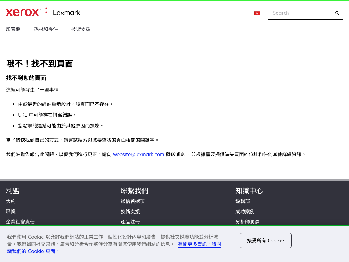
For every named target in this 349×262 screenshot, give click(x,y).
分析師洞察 (247, 221)
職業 (11, 211)
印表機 (13, 29)
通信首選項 (133, 201)
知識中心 (249, 190)
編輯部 (242, 201)
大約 (11, 201)
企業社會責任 (20, 221)
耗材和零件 (46, 29)
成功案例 (245, 211)
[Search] (337, 13)
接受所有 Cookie (266, 240)
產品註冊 (130, 221)
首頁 (43, 11)
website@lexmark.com (138, 154)
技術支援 (80, 29)
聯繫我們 (134, 190)
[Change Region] (257, 13)
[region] (174, 243)
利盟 (13, 190)
